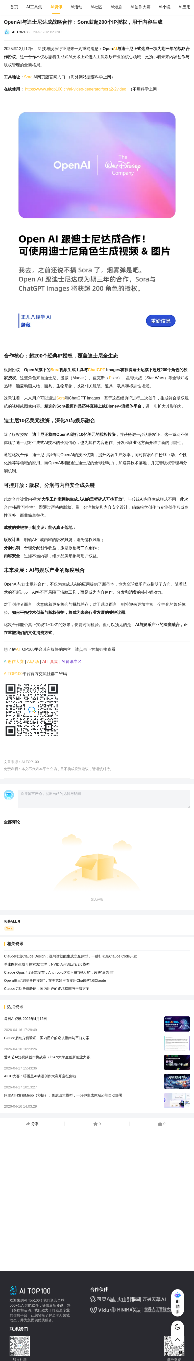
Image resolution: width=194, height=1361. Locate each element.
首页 (14, 7)
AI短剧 (116, 7)
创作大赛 (16, 661)
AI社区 (96, 7)
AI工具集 (34, 7)
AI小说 (165, 7)
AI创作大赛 (141, 7)
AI (115, 49)
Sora (28, 77)
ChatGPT (96, 370)
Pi (110, 378)
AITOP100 (13, 674)
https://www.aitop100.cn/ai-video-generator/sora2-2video (75, 89)
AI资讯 (56, 7)
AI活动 (76, 7)
